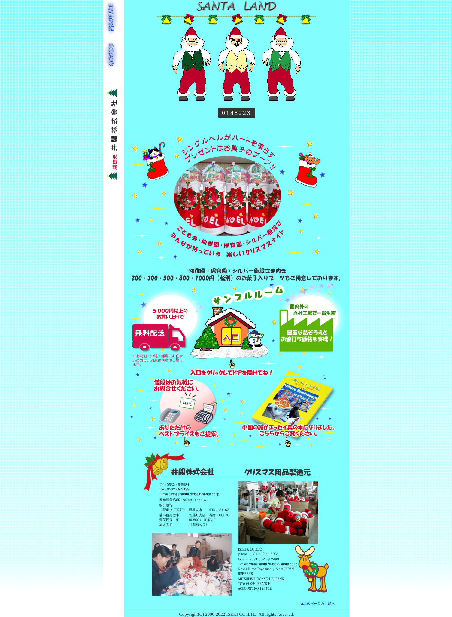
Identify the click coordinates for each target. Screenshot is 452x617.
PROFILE (111, 18)
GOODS (111, 54)
